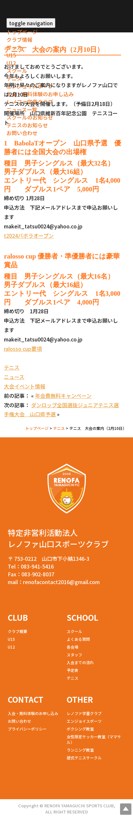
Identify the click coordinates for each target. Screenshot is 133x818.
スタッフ (74, 654)
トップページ (22, 32)
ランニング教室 (80, 750)
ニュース (14, 377)
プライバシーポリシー (27, 729)
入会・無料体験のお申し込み (40, 94)
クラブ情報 (19, 39)
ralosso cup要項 (23, 348)
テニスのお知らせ (27, 125)
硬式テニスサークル (84, 757)
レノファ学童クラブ (84, 713)
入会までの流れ (80, 662)
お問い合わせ (22, 133)
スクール (74, 631)
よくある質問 (78, 639)
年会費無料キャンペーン (63, 395)
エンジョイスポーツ (84, 721)
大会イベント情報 (24, 386)
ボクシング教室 (80, 729)
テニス (11, 367)
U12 (11, 647)
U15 (11, 55)
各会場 (72, 647)
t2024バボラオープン (29, 235)
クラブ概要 (17, 631)
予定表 (72, 670)
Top (125, 809)
